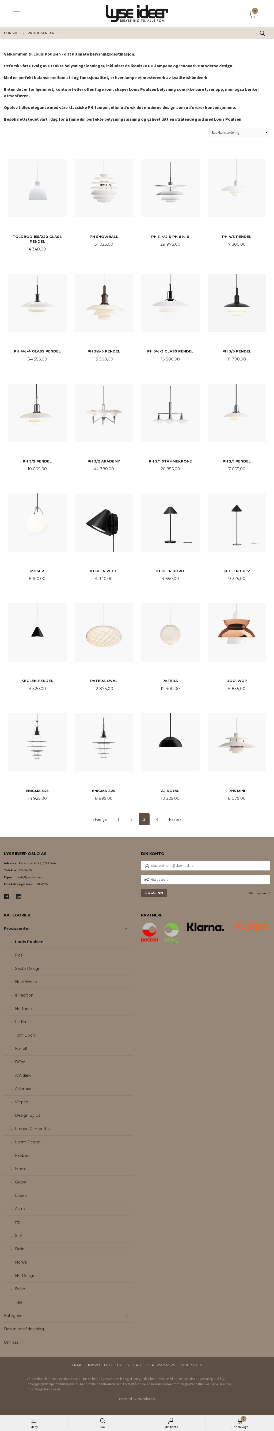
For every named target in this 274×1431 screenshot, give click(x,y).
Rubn (20, 1291)
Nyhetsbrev (191, 1368)
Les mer (209, 1387)
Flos (18, 958)
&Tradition (24, 998)
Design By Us (27, 1118)
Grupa (20, 1185)
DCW (20, 1065)
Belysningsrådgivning (24, 1332)
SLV (18, 1238)
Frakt (77, 1368)
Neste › (175, 822)
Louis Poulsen (29, 944)
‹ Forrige (99, 822)
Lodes (20, 1198)
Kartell (21, 1051)
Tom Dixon (25, 1038)
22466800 (25, 873)
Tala (18, 1305)
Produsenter (17, 931)
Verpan (21, 1105)
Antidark (23, 1078)
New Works (26, 984)
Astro (20, 1211)
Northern (23, 1011)
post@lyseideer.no (29, 880)
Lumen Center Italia (33, 1131)
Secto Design (27, 971)
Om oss (11, 1345)
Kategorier (14, 1318)
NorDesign (25, 1278)
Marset (21, 1171)
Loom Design (28, 1145)
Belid (19, 1251)
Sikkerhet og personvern (151, 1368)
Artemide (24, 1091)
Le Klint (22, 1024)
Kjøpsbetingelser (105, 1368)
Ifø (17, 1225)
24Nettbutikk (146, 1401)
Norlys (21, 1265)
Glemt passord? (259, 896)
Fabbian (22, 1158)
